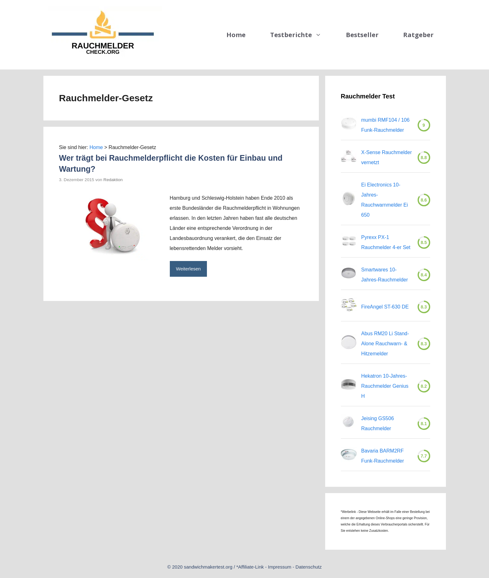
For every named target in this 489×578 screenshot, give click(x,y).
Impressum (279, 567)
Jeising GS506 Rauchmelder (377, 423)
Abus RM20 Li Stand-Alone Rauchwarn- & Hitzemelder (385, 343)
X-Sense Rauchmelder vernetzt (386, 157)
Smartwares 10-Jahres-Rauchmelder (384, 274)
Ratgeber (418, 35)
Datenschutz (309, 567)
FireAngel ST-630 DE (385, 306)
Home (236, 35)
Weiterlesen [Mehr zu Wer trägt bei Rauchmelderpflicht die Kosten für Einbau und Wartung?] (188, 268)
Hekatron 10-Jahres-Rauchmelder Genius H (384, 386)
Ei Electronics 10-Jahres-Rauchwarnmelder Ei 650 (384, 200)
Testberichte (302, 35)
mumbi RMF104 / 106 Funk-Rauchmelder (385, 125)
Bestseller (362, 35)
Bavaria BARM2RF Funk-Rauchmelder (382, 456)
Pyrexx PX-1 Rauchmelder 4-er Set (386, 242)
